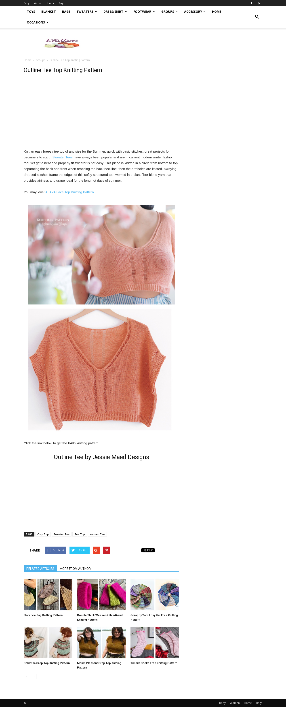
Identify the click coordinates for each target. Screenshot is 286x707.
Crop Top (43, 534)
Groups (169, 11)
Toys (31, 11)
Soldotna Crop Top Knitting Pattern (47, 663)
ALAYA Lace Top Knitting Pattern (69, 192)
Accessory (195, 11)
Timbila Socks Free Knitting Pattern (153, 663)
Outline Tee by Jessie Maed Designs (101, 457)
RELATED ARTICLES (40, 569)
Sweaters (87, 11)
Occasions (37, 22)
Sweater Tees (63, 157)
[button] (257, 17)
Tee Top (79, 534)
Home (51, 3)
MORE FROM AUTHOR (75, 569)
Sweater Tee (61, 534)
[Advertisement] (181, 43)
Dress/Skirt (115, 11)
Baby (26, 3)
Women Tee (97, 534)
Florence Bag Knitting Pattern (43, 615)
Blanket (48, 11)
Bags (61, 3)
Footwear (144, 11)
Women (38, 3)
